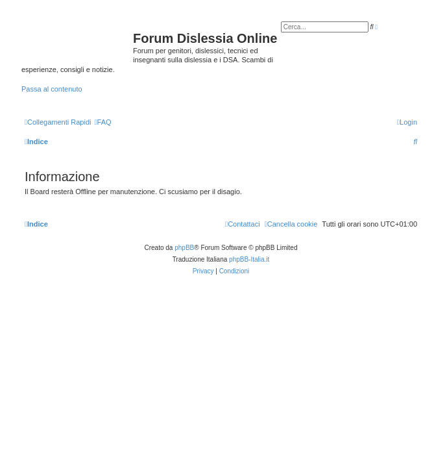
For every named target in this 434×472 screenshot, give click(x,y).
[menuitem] (102, 122)
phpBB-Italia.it (249, 259)
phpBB (184, 247)
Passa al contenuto (51, 89)
